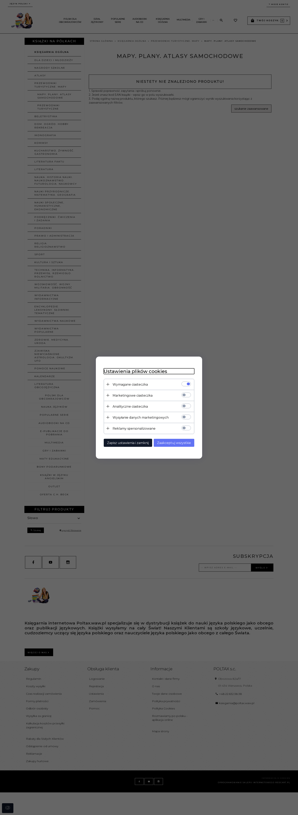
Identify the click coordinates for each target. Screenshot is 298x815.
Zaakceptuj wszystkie (174, 443)
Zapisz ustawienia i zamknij (128, 443)
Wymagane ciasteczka (130, 384)
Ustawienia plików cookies (135, 371)
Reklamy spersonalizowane (134, 428)
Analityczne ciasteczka (130, 406)
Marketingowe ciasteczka (133, 395)
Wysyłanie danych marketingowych (141, 417)
